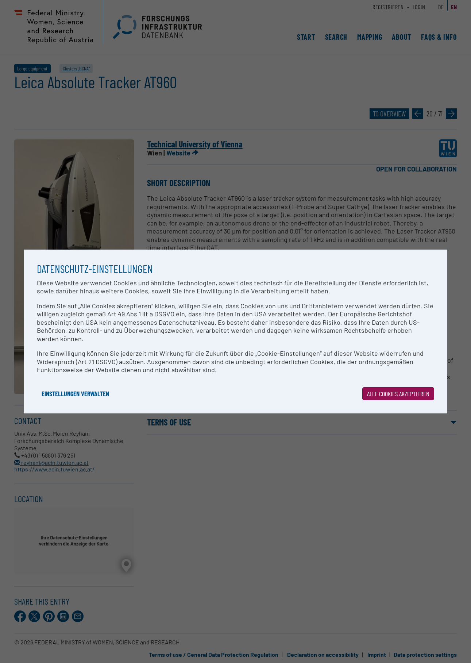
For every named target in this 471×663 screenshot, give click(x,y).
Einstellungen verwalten (75, 394)
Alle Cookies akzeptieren (398, 394)
